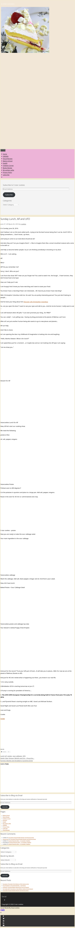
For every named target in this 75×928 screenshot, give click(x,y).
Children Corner (8, 166)
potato (9, 756)
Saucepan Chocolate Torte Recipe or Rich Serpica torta (16, 884)
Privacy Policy (7, 172)
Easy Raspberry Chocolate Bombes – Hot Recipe (14, 885)
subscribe (6, 175)
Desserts (5, 820)
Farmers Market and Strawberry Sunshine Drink (16, 761)
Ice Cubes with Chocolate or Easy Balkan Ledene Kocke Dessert (18, 889)
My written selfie (8, 170)
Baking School (7, 161)
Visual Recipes (7, 159)
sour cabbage (17, 756)
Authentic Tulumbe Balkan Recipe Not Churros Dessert (16, 887)
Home (5, 154)
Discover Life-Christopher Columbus (36, 302)
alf (6, 756)
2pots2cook (5, 839)
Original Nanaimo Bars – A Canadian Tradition (19, 841)
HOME (2, 719)
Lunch (2, 756)
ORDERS (5, 156)
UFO (24, 756)
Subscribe (9, 195)
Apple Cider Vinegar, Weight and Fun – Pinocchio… (17, 758)
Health (5, 163)
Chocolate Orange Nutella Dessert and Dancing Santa (21, 837)
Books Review (7, 168)
